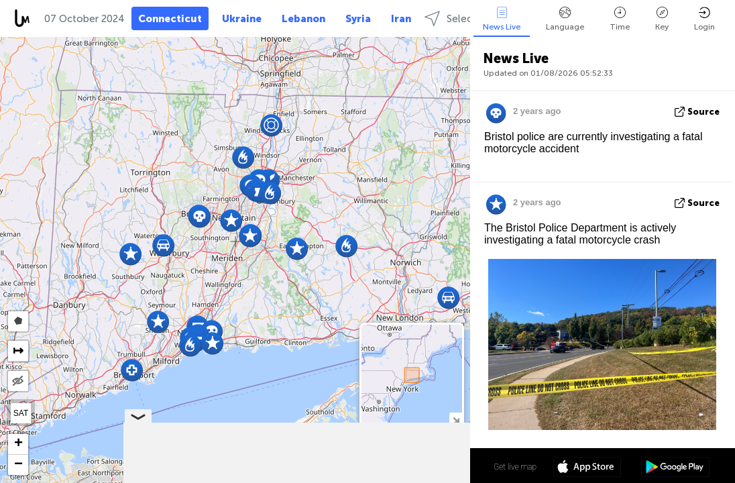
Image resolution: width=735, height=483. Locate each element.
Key (662, 19)
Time (620, 19)
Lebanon (303, 19)
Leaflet (256, 477)
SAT (20, 413)
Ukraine (242, 19)
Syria (358, 19)
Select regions (469, 18)
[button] (158, 322)
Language (565, 19)
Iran (401, 19)
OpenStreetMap (394, 477)
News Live (501, 19)
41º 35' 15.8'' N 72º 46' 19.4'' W (416, 466)
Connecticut (170, 19)
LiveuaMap (344, 477)
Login (704, 19)
